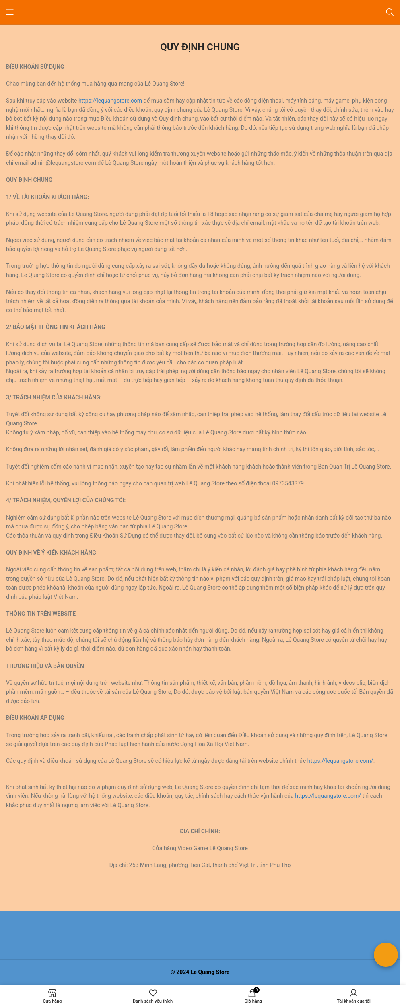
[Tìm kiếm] (390, 12)
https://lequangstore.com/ (340, 761)
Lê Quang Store (210, 972)
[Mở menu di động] (10, 12)
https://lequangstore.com (110, 100)
